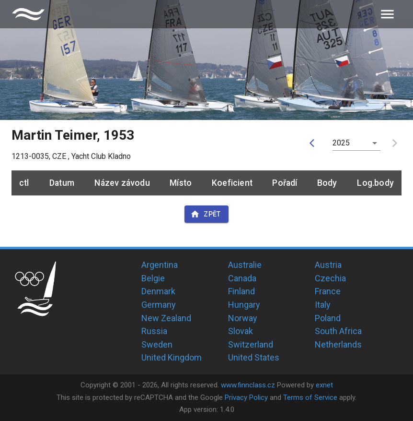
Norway (242, 318)
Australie (245, 265)
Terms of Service (310, 397)
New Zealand (166, 318)
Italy (323, 305)
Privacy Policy (246, 397)
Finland (241, 291)
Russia (154, 331)
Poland (328, 318)
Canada (242, 278)
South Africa (338, 331)
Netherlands (338, 344)
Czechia (330, 278)
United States (253, 357)
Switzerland (250, 344)
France (328, 291)
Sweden (156, 344)
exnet (324, 385)
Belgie (153, 278)
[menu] (387, 14)
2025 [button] (341, 142)
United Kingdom (171, 357)
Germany (158, 305)
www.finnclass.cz (248, 385)
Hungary (244, 305)
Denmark (158, 291)
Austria (328, 265)
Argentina (159, 265)
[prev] (314, 143)
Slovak (240, 331)
